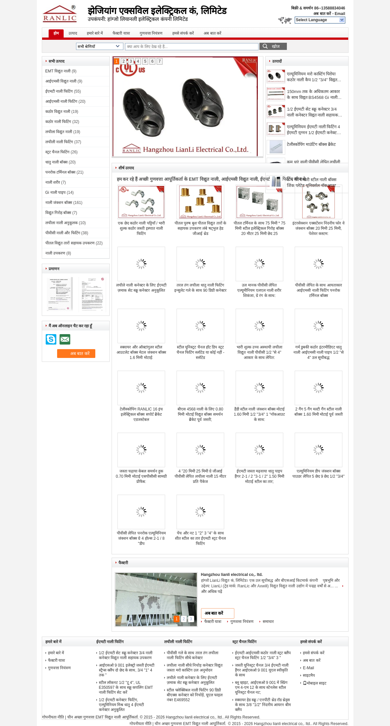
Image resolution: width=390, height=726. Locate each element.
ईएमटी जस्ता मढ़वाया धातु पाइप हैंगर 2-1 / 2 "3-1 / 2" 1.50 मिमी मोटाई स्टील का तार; (259, 476)
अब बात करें (322, 13)
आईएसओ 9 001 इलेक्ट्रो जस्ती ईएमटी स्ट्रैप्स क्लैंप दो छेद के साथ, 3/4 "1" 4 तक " (126, 670)
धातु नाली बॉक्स (56, 162)
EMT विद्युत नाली (58, 71)
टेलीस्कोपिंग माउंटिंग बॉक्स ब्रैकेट (311, 144)
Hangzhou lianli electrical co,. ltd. (232, 574)
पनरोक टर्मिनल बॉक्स (60, 172)
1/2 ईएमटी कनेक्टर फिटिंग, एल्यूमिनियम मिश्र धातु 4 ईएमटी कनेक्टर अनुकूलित (121, 705)
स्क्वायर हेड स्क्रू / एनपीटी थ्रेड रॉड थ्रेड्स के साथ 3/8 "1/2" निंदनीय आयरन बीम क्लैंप (263, 705)
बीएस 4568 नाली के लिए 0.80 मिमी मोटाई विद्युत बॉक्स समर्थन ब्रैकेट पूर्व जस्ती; (200, 414)
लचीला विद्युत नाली (58, 132)
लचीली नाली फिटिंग (59, 142)
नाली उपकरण (55, 253)
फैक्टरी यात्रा (121, 33)
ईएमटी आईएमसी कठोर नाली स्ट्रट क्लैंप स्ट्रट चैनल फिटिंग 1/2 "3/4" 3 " (263, 655)
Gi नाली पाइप (55, 192)
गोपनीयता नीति (53, 717)
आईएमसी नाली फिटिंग (61, 101)
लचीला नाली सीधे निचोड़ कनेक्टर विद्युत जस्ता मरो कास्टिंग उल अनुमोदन (195, 667)
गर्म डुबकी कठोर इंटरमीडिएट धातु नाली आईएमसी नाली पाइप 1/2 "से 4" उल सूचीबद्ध (318, 352)
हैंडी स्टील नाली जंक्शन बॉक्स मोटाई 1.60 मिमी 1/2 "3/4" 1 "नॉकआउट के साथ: (259, 414)
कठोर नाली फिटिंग (58, 121)
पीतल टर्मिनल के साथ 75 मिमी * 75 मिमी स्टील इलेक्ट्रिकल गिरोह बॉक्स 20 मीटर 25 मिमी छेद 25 (260, 228)
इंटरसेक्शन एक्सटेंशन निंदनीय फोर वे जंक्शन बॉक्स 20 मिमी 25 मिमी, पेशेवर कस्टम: (318, 228)
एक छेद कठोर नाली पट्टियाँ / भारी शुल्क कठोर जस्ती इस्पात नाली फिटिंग (141, 228)
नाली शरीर (52, 182)
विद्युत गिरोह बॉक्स (58, 212)
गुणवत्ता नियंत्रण (151, 33)
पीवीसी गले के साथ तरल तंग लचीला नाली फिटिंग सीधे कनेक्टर (192, 655)
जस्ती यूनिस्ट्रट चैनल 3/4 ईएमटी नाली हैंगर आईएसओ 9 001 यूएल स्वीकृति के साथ (262, 670)
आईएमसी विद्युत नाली (61, 81)
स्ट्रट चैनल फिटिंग (57, 152)
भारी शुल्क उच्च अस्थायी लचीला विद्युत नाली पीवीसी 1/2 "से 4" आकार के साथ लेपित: (259, 352)
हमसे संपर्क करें (183, 33)
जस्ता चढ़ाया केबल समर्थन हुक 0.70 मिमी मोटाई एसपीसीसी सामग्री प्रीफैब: (141, 476)
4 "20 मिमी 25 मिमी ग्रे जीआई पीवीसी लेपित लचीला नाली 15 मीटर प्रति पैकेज (200, 476)
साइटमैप (309, 675)
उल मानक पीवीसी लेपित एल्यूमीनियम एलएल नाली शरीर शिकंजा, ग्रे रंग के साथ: (259, 290)
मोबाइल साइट (314, 683)
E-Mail (308, 668)
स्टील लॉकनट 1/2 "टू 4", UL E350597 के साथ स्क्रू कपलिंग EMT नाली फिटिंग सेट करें (126, 687)
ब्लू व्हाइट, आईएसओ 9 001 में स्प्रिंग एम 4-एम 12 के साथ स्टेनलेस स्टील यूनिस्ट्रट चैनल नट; (261, 687)
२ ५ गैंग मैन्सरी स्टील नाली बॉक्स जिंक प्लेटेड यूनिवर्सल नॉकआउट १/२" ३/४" (311, 183)
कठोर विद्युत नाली (57, 111)
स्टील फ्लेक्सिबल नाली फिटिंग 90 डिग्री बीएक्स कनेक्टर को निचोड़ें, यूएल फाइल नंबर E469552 (195, 695)
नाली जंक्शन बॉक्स (58, 202)
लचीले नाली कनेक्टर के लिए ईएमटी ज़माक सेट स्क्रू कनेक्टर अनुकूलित (192, 680)
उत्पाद (73, 33)
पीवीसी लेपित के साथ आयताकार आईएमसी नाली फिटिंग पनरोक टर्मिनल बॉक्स (318, 290)
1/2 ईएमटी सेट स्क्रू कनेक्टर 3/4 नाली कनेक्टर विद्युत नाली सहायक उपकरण (312, 113)
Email (340, 13)
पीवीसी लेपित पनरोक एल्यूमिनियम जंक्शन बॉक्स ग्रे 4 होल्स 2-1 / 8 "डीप (141, 538)
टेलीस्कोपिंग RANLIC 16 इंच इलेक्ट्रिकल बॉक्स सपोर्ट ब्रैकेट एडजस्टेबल (141, 414)
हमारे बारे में (95, 33)
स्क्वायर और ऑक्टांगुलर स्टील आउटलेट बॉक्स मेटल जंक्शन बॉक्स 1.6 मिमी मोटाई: (141, 352)
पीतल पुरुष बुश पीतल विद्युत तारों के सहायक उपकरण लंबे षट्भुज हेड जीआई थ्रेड (200, 228)
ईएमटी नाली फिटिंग (59, 91)
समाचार (268, 621)
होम (56, 33)
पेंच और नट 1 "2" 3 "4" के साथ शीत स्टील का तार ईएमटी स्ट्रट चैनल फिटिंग (200, 538)
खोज (276, 46)
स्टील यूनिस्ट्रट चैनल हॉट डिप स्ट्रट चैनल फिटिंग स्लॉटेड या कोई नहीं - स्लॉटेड (201, 352)
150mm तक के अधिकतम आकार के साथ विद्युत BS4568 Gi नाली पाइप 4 (313, 95)
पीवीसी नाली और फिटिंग (62, 233)
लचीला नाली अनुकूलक (61, 223)
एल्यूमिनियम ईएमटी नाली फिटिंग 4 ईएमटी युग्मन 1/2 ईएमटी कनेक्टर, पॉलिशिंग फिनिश (313, 130)
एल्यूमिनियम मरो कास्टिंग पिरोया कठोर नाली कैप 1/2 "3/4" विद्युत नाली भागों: (312, 77)
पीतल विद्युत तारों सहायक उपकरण (70, 243)
